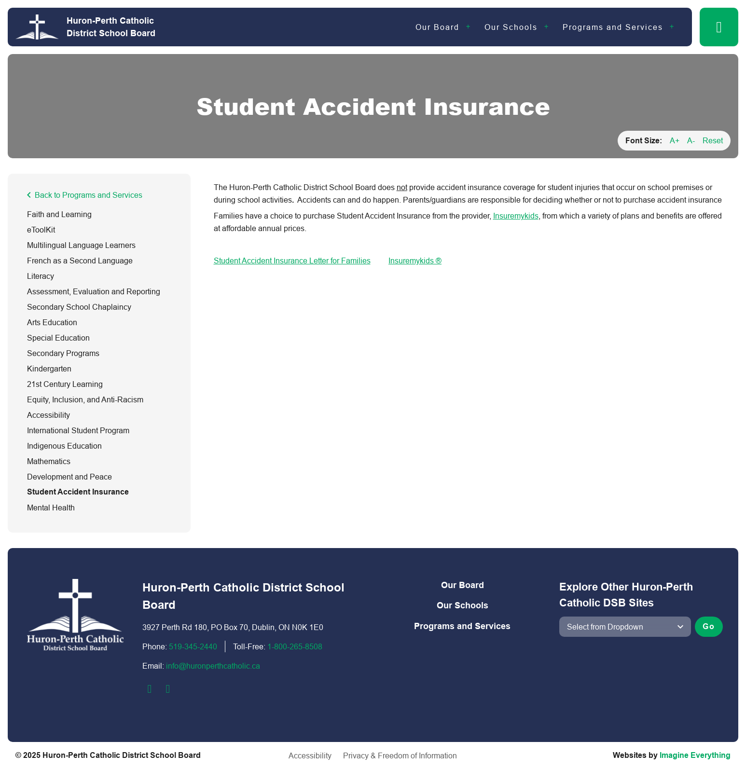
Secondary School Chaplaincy (79, 306)
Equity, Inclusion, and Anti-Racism (85, 399)
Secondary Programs (63, 353)
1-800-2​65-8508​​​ (294, 646)
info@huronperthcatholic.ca (213, 665)
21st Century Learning (65, 384)
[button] (719, 27)
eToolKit (41, 229)
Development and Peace (69, 476)
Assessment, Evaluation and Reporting (93, 291)
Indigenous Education (64, 445)
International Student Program (78, 430)
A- (691, 140)
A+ (674, 140)
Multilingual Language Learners (81, 245)
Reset (713, 140)
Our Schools (511, 27)
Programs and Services (613, 27)
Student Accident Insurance (78, 491)
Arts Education (52, 322)
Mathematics (48, 461)
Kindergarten (49, 368)
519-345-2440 (193, 646)
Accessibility (48, 415)
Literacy (40, 276)
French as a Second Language (80, 260)
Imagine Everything (695, 755)
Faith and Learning (59, 214)
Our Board (437, 27)
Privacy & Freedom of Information (400, 755)
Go (709, 626)
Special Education (58, 337)
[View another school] (625, 627)
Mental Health (51, 507)
